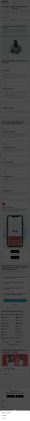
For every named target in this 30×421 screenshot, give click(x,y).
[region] (15, 417)
